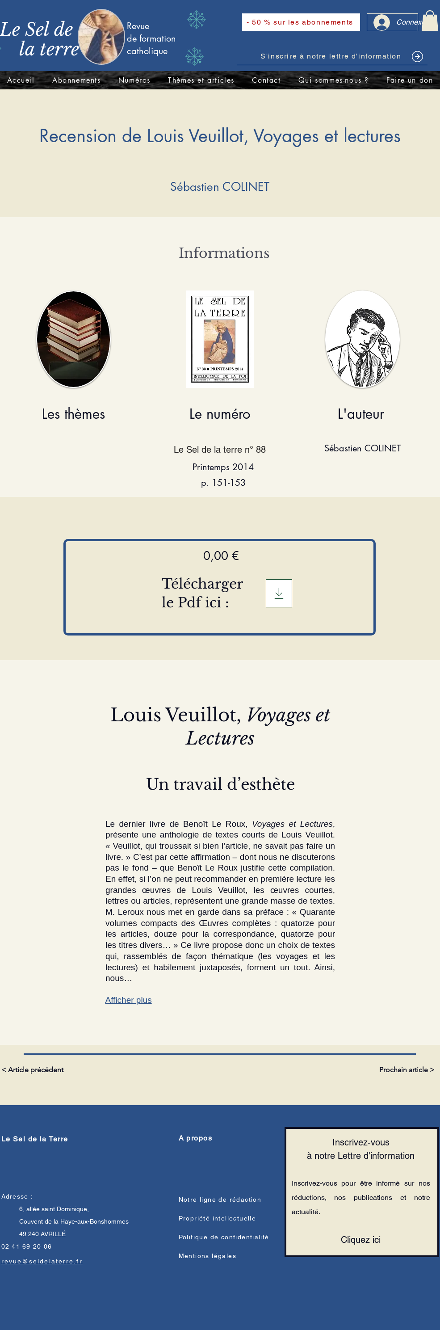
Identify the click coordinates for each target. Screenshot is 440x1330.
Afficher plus (128, 1000)
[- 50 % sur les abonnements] (301, 22)
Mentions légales (207, 1255)
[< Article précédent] (33, 1070)
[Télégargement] (279, 593)
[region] (363, 380)
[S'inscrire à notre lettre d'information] (332, 56)
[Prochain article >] (406, 1070)
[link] (430, 20)
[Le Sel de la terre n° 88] (223, 449)
